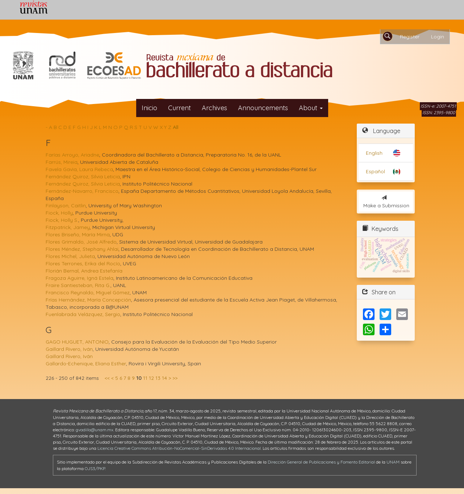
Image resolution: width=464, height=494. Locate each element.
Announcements (263, 108)
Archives (214, 108)
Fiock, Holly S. (62, 220)
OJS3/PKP (95, 468)
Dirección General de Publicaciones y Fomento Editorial (321, 462)
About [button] (311, 108)
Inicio (149, 108)
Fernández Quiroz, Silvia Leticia (83, 176)
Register (409, 36)
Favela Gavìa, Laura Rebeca (79, 169)
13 (157, 378)
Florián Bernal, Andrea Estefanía (84, 270)
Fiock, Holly (59, 212)
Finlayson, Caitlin (66, 205)
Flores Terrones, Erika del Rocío (83, 263)
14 (164, 378)
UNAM (393, 462)
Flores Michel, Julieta (70, 256)
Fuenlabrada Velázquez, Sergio (83, 314)
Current (179, 108)
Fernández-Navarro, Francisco (82, 191)
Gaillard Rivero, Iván (69, 349)
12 (151, 378)
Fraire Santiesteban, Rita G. (78, 285)
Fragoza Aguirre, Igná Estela (79, 278)
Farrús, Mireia (62, 162)
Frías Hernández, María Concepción (88, 299)
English (374, 153)
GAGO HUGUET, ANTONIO (77, 342)
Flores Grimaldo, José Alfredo (81, 241)
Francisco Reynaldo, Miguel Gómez (88, 292)
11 (145, 378)
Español (375, 171)
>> (174, 378)
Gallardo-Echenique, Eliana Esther (86, 363)
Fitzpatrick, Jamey (68, 227)
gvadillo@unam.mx (94, 429)
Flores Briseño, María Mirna (78, 234)
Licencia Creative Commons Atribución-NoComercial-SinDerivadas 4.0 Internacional (179, 448)
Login (437, 36)
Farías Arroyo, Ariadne (72, 154)
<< (107, 378)
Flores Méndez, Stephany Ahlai (82, 249)
